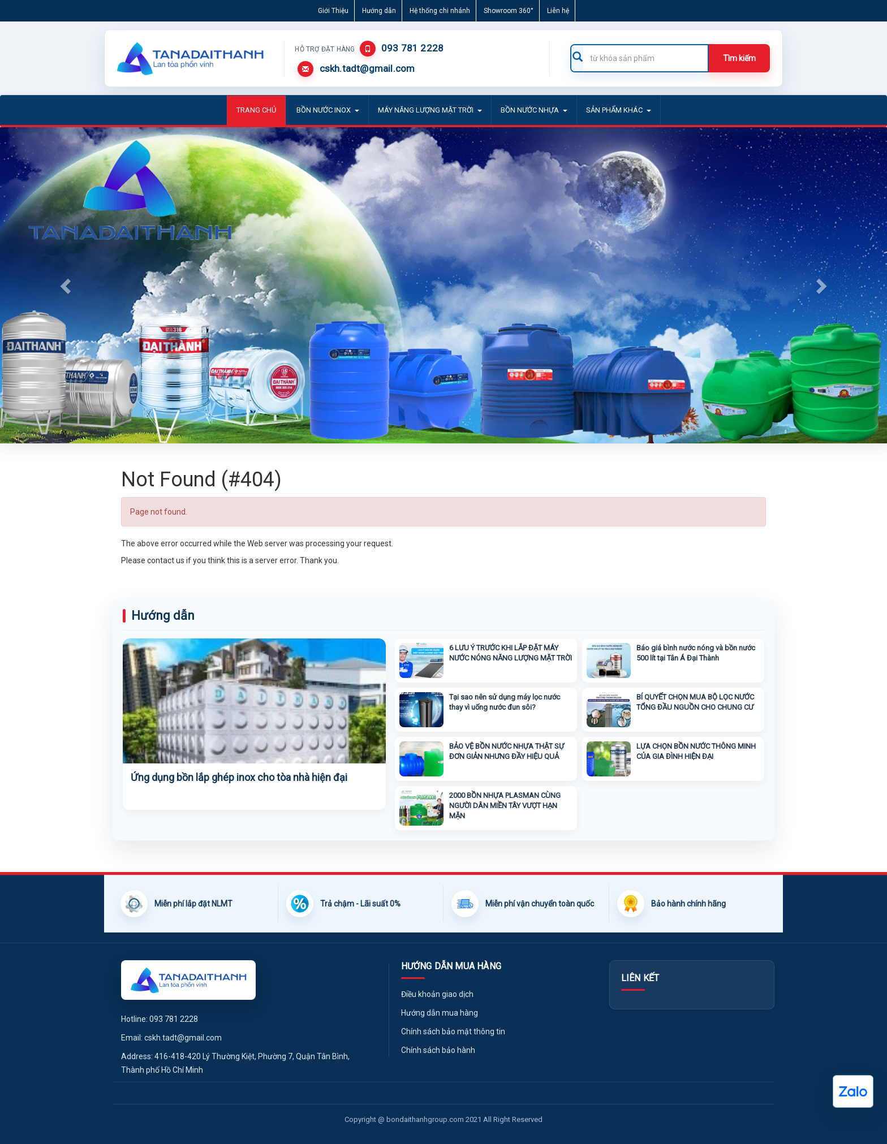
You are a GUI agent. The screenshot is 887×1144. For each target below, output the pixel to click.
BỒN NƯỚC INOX (327, 110)
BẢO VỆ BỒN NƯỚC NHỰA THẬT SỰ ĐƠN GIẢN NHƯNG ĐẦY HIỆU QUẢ (506, 751)
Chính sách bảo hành (438, 1050)
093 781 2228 (412, 48)
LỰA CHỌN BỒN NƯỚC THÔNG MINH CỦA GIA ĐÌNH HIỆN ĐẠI (696, 751)
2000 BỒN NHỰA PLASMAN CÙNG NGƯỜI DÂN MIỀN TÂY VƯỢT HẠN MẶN (505, 805)
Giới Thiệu (333, 11)
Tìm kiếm (739, 58)
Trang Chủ (256, 110)
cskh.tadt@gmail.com (367, 68)
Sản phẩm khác (618, 110)
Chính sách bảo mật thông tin (453, 1031)
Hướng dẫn (379, 11)
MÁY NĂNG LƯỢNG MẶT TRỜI (430, 110)
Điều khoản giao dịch (437, 994)
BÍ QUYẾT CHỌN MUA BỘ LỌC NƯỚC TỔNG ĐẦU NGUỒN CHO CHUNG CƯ (695, 702)
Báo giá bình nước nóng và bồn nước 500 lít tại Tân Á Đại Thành (695, 653)
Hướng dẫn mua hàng (439, 1012)
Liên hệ (558, 11)
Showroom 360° (508, 11)
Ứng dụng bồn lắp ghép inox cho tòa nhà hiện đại (239, 777)
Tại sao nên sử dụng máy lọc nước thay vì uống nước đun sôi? (504, 702)
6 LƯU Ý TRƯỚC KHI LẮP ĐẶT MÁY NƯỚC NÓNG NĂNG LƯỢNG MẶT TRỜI (510, 653)
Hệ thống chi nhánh (440, 11)
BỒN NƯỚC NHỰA (534, 110)
